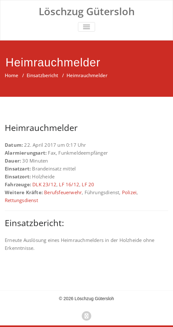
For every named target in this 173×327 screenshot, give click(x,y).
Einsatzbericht (42, 75)
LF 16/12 (69, 184)
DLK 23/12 (44, 184)
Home (11, 75)
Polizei (129, 192)
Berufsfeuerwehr (63, 192)
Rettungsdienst (21, 200)
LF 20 (88, 184)
